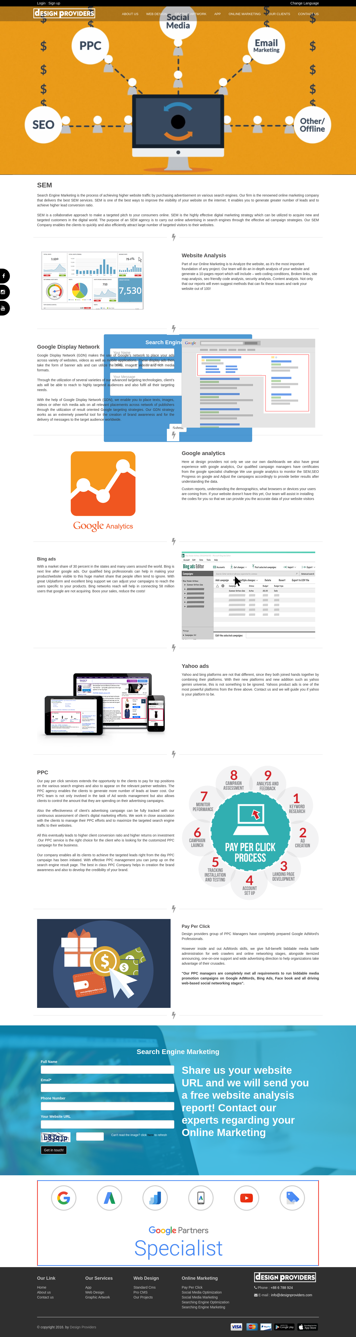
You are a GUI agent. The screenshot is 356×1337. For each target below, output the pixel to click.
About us (130, 14)
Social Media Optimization (202, 1292)
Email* (46, 1080)
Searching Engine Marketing (203, 1307)
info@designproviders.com (291, 1295)
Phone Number (53, 1098)
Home (41, 1287)
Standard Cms (145, 1287)
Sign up (54, 3)
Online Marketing (245, 14)
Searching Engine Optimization (205, 1302)
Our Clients (279, 14)
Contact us (308, 14)
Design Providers (83, 1327)
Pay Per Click (192, 1287)
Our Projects (143, 1297)
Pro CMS (141, 1292)
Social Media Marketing (200, 1297)
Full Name (49, 1062)
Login (41, 3)
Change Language (304, 3)
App (217, 14)
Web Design (156, 14)
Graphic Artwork (190, 14)
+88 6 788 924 (282, 1288)
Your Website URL (56, 1116)
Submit (178, 428)
